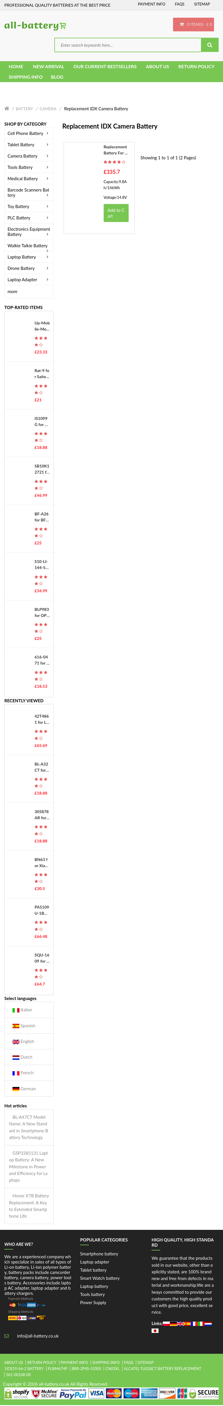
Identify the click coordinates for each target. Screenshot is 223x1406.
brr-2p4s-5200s (86, 1369)
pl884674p (58, 1369)
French (23, 1073)
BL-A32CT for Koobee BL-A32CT (42, 768)
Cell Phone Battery (29, 134)
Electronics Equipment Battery (29, 232)
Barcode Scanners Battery (29, 193)
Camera (47, 109)
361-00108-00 (18, 1375)
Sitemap (202, 4)
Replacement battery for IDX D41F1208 (115, 151)
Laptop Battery (29, 257)
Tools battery (92, 1295)
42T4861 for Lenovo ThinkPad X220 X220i (42, 720)
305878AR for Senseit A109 (42, 816)
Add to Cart (115, 213)
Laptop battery (94, 1287)
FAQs (179, 4)
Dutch (22, 1058)
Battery (24, 109)
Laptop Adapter (29, 280)
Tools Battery (29, 168)
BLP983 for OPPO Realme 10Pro (42, 613)
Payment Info (152, 4)
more (12, 292)
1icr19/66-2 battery (24, 1369)
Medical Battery (29, 179)
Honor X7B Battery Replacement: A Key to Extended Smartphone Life (29, 1206)
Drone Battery (29, 269)
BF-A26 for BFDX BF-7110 (42, 518)
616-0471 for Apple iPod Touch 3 (42, 661)
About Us (13, 1363)
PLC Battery (29, 218)
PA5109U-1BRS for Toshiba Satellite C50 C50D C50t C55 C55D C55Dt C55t (42, 911)
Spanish (23, 1026)
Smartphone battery (99, 1254)
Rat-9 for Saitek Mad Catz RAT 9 (42, 374)
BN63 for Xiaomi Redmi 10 (41, 863)
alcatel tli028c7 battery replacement (162, 1369)
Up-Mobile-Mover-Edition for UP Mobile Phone (42, 327)
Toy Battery (29, 207)
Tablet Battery (29, 145)
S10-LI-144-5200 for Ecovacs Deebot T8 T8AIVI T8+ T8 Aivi (42, 565)
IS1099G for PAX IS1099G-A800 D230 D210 (42, 422)
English (23, 1042)
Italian (22, 1010)
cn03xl (112, 1369)
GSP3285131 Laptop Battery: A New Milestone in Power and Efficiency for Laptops (28, 1167)
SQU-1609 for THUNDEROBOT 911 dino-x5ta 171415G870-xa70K (42, 959)
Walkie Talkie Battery (29, 246)
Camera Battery (29, 156)
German (24, 1089)
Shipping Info (106, 1363)
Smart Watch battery (100, 1279)
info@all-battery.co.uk (38, 1336)
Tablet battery (93, 1270)
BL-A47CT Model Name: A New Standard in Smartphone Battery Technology (28, 1128)
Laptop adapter (94, 1262)
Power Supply (93, 1303)
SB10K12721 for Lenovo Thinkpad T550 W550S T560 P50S (42, 470)
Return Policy (41, 1363)
